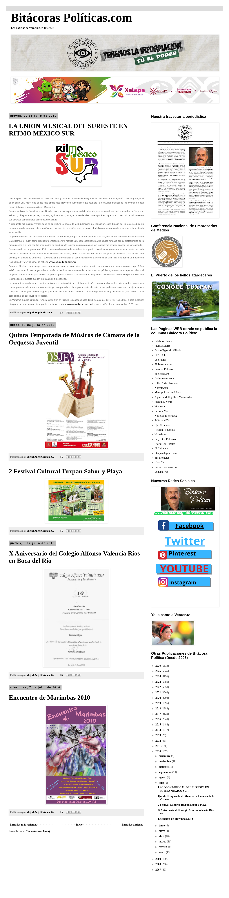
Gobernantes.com (164, 378)
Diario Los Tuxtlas (165, 443)
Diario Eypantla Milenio (168, 350)
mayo (162, 830)
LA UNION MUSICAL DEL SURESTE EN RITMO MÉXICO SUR (183, 789)
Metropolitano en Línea (168, 392)
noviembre (165, 761)
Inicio (79, 824)
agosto (163, 777)
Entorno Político (164, 369)
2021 (158, 692)
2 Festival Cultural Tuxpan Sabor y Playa (65, 471)
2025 (158, 671)
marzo (163, 841)
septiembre (165, 772)
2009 (158, 858)
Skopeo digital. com (166, 453)
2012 (158, 740)
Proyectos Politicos (165, 439)
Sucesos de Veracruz (166, 467)
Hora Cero (160, 462)
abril (162, 836)
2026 (158, 665)
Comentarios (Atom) (38, 831)
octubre (163, 766)
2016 (158, 719)
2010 (158, 751)
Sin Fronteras (162, 457)
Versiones (160, 406)
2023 (158, 681)
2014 (158, 729)
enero (162, 852)
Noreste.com (162, 387)
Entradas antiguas (132, 824)
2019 (158, 703)
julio (162, 782)
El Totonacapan (163, 364)
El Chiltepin (161, 448)
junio (162, 825)
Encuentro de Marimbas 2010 (49, 697)
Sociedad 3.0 (162, 373)
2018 (158, 708)
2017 (158, 713)
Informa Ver (161, 411)
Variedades (161, 434)
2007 (158, 869)
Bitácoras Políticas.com (71, 17)
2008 (158, 864)
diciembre (165, 755)
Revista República (165, 429)
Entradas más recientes (23, 824)
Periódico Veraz (163, 401)
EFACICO (160, 355)
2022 (158, 687)
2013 (158, 735)
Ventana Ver (161, 471)
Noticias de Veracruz (166, 415)
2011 (158, 746)
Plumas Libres (163, 345)
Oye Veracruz (162, 425)
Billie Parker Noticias (166, 383)
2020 (158, 697)
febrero (163, 846)
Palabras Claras (163, 341)
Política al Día (162, 420)
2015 (158, 724)
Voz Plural (160, 359)
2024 (158, 676)
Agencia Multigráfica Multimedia (173, 397)
